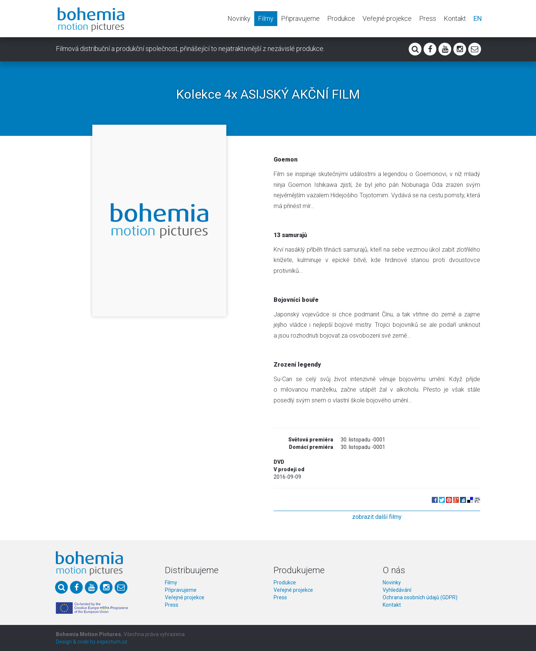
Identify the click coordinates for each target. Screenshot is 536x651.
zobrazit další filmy (377, 516)
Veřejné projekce (387, 18)
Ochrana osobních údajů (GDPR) (420, 597)
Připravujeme (300, 18)
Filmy (266, 18)
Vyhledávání (397, 590)
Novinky (239, 18)
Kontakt (455, 18)
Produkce (341, 18)
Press (427, 18)
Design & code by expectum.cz (91, 642)
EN (477, 18)
